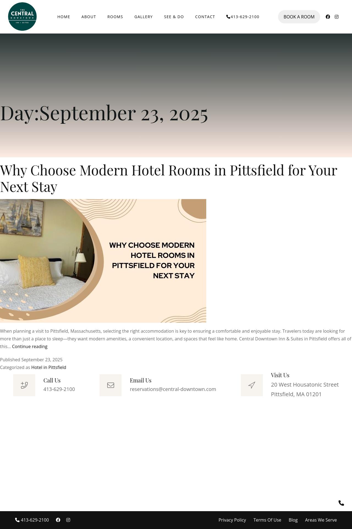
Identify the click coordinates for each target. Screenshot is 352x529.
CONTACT (205, 16)
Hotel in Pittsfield (48, 367)
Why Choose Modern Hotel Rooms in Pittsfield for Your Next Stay (168, 178)
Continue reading (30, 346)
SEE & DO (174, 16)
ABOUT (88, 16)
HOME (63, 16)
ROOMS (115, 16)
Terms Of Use (267, 520)
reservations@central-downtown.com (173, 389)
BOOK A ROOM (299, 17)
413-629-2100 (242, 17)
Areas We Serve (321, 520)
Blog (293, 520)
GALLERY (143, 16)
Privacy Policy (232, 520)
